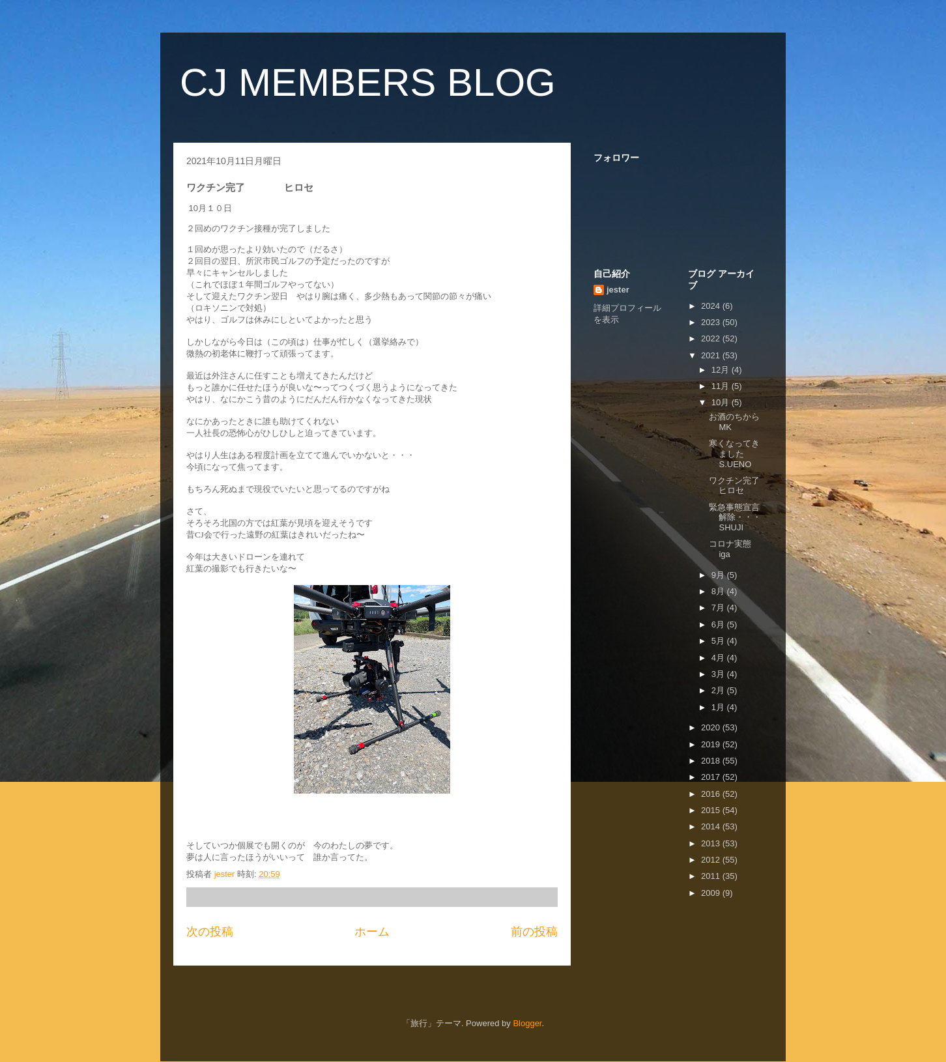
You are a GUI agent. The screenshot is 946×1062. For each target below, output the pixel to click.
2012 (712, 860)
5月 (719, 641)
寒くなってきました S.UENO (764, 453)
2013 (712, 843)
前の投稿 (534, 931)
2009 (712, 893)
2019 (712, 744)
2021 (712, 355)
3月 (719, 674)
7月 (719, 607)
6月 (719, 624)
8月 (719, 591)
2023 (712, 322)
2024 (712, 306)
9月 (719, 575)
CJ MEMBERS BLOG (368, 82)
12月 (721, 370)
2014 (712, 826)
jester (618, 289)
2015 (712, 810)
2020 (712, 727)
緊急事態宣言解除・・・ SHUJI (760, 517)
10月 (721, 402)
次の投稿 (209, 931)
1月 (719, 707)
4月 (719, 658)
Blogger (527, 1023)
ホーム (372, 931)
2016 (712, 794)
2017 (712, 777)
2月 (719, 690)
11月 (721, 386)
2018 (712, 761)
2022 (712, 338)
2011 (712, 876)
